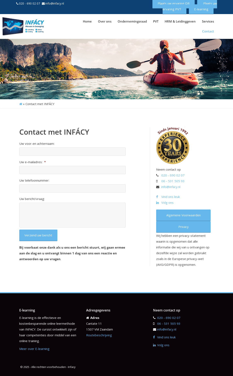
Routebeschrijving (99, 335)
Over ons (104, 21)
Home (87, 21)
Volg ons (165, 202)
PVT (155, 21)
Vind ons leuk (168, 197)
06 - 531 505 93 (173, 181)
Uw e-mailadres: (32, 162)
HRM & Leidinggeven (180, 21)
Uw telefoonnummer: (34, 180)
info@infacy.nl (54, 3)
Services (208, 21)
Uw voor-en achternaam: (36, 144)
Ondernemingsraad (132, 21)
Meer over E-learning (34, 349)
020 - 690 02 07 (29, 3)
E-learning (201, 9)
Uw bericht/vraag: (32, 199)
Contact (208, 31)
